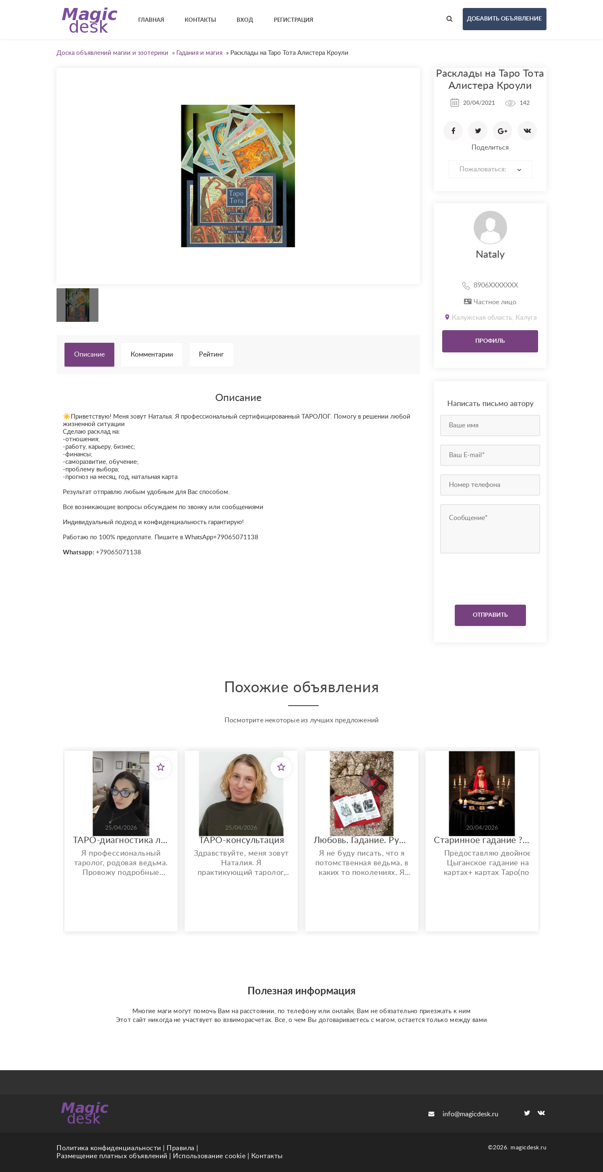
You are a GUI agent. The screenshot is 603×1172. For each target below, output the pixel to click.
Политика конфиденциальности (109, 1148)
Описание (89, 354)
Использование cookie (209, 1156)
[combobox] (490, 169)
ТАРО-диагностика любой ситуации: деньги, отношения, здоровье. (121, 840)
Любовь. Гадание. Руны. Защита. (362, 840)
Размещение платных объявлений (112, 1156)
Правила (181, 1148)
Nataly (490, 255)
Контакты (267, 1156)
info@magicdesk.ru (463, 1114)
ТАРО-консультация (241, 840)
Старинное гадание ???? (482, 840)
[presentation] (491, 577)
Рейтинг (211, 354)
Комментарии (152, 354)
